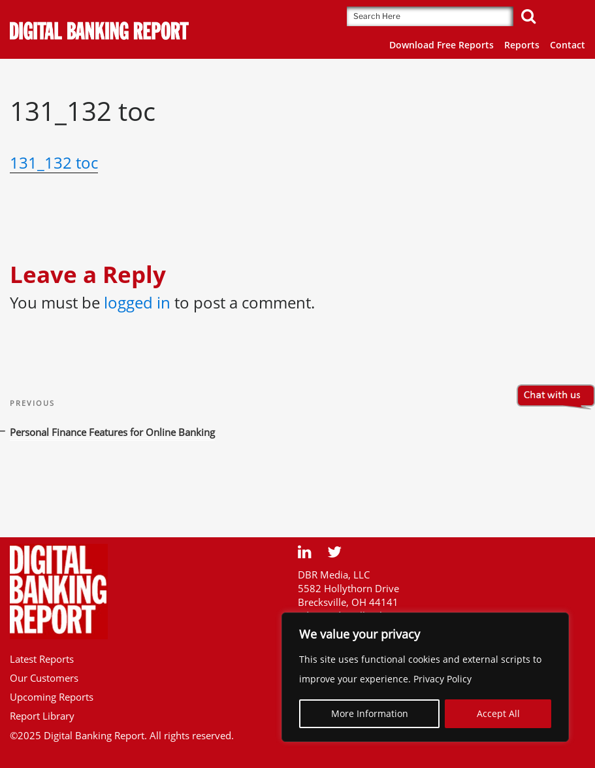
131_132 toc (54, 162)
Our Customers (44, 677)
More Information (369, 713)
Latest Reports (42, 658)
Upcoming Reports (51, 696)
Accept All (498, 713)
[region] (425, 677)
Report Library (42, 715)
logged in (137, 302)
